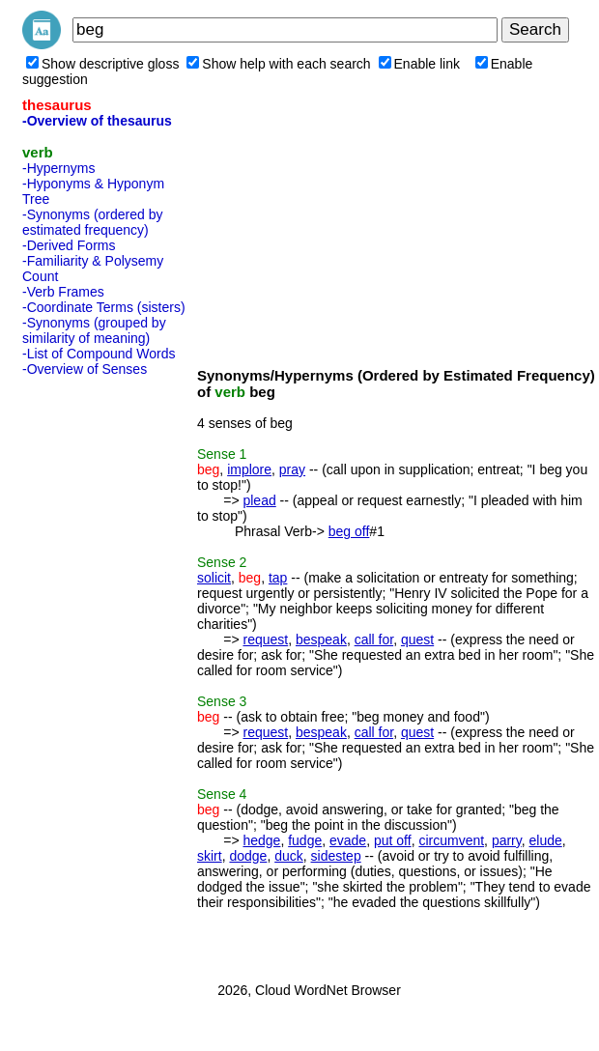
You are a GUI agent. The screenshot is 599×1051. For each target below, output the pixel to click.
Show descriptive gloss (102, 63)
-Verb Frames (63, 291)
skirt (209, 856)
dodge (248, 856)
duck (288, 856)
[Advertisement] (99, 673)
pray (292, 469)
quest (417, 639)
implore (249, 469)
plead (258, 500)
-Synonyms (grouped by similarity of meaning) (94, 330)
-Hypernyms (58, 168)
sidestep (336, 856)
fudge (305, 840)
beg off (349, 531)
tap (278, 577)
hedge (261, 840)
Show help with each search (278, 63)
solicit (214, 577)
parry (507, 840)
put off (393, 840)
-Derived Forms (68, 245)
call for (374, 639)
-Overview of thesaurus (97, 120)
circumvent (451, 840)
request (265, 639)
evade (347, 840)
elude (545, 840)
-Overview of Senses (84, 369)
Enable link (420, 63)
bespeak (321, 639)
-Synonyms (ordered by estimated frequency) (92, 222)
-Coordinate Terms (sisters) (103, 307)
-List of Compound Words (98, 353)
